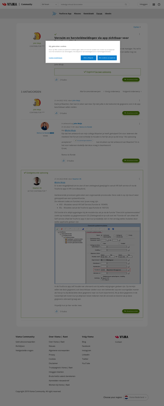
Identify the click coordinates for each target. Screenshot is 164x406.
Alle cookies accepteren (107, 58)
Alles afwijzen (88, 58)
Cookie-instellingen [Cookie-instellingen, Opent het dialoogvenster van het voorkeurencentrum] (55, 58)
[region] (82, 52)
